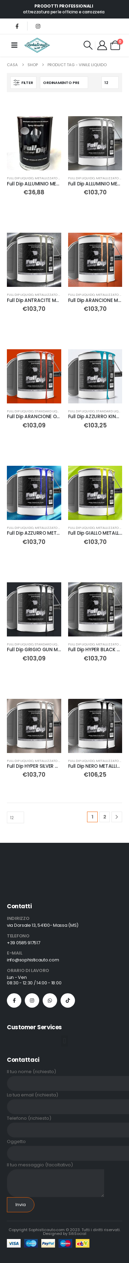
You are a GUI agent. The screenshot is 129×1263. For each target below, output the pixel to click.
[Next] (116, 817)
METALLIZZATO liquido (53, 178)
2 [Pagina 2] (104, 816)
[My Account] (102, 45)
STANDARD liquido (50, 411)
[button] (88, 45)
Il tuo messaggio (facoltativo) (55, 1174)
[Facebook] (17, 26)
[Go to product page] (34, 143)
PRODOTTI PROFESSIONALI (63, 6)
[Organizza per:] (64, 82)
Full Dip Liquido (20, 178)
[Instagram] (38, 26)
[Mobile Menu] (14, 45)
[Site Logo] (37, 45)
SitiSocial (77, 1233)
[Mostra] (110, 82)
